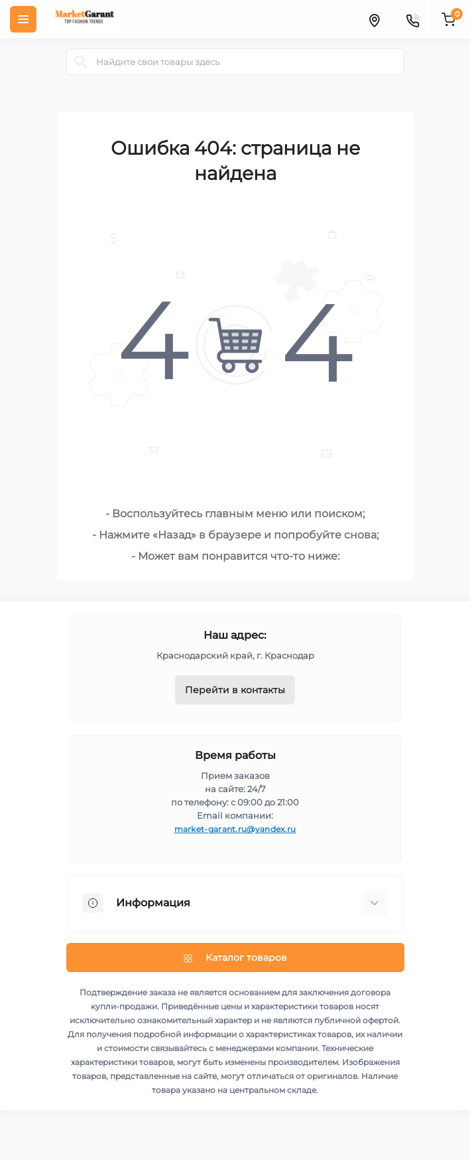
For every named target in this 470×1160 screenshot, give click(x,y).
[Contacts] (412, 19)
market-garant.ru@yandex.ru (235, 829)
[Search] (80, 61)
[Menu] (23, 19)
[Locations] (374, 19)
